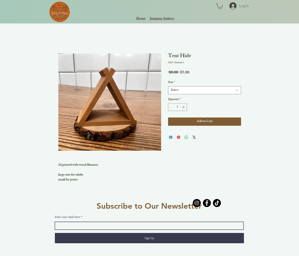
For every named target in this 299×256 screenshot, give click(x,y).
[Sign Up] (149, 238)
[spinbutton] (177, 107)
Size (171, 82)
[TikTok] (217, 203)
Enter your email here (67, 217)
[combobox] (204, 90)
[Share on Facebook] (170, 137)
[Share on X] (194, 137)
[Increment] (183, 107)
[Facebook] (207, 203)
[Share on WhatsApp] (186, 137)
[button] (219, 6)
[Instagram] (197, 203)
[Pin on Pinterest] (178, 137)
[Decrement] (171, 107)
